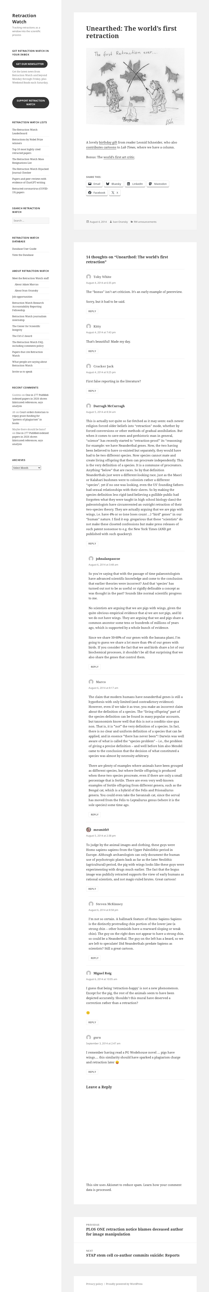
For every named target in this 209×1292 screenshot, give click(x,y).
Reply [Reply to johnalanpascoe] (94, 667)
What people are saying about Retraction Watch (29, 363)
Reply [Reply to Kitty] (92, 351)
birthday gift (108, 142)
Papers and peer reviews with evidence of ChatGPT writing (29, 180)
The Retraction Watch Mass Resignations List (28, 161)
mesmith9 (101, 830)
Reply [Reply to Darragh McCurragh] (92, 543)
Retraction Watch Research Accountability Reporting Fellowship (28, 306)
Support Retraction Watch (31, 102)
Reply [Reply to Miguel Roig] (92, 1022)
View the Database (22, 255)
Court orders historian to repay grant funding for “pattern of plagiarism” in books (30, 417)
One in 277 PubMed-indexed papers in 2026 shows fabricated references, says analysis (30, 400)
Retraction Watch (24, 18)
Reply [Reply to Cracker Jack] (92, 391)
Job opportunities (22, 296)
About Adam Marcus (26, 284)
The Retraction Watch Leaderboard (25, 131)
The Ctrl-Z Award (22, 336)
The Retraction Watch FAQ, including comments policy (28, 344)
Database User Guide (24, 249)
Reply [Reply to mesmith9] (92, 889)
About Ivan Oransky (26, 290)
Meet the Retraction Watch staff (30, 278)
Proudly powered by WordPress (124, 1284)
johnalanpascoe (108, 559)
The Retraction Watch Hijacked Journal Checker (30, 170)
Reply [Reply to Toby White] (92, 311)
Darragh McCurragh (109, 406)
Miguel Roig (102, 973)
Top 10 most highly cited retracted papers (26, 151)
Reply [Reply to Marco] (94, 814)
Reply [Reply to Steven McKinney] (94, 958)
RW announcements (145, 222)
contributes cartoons (101, 147)
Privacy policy (94, 1284)
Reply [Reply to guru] (92, 1072)
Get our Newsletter (30, 64)
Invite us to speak (22, 371)
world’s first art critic (118, 157)
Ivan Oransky (120, 222)
